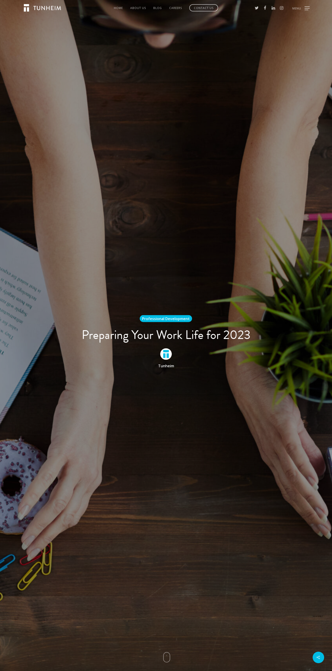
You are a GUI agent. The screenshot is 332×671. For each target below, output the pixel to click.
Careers (175, 8)
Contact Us (203, 8)
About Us (138, 8)
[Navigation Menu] (301, 8)
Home (118, 8)
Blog (157, 8)
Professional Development (166, 318)
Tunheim (166, 366)
